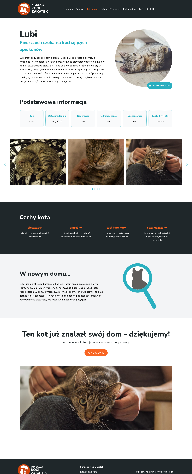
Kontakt (150, 9)
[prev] (5, 164)
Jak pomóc (92, 9)
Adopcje (80, 9)
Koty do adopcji (96, 353)
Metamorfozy (129, 9)
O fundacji (68, 9)
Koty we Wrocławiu (110, 9)
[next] (187, 164)
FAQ (141, 9)
